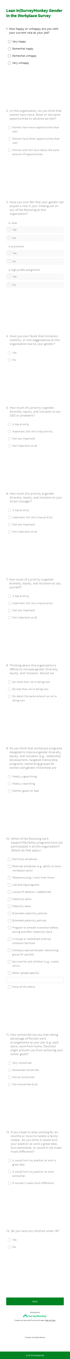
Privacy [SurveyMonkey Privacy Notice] (28, 1337)
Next (35, 1301)
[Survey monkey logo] (35, 1316)
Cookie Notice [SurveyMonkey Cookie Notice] (39, 1337)
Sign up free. (50, 1320)
